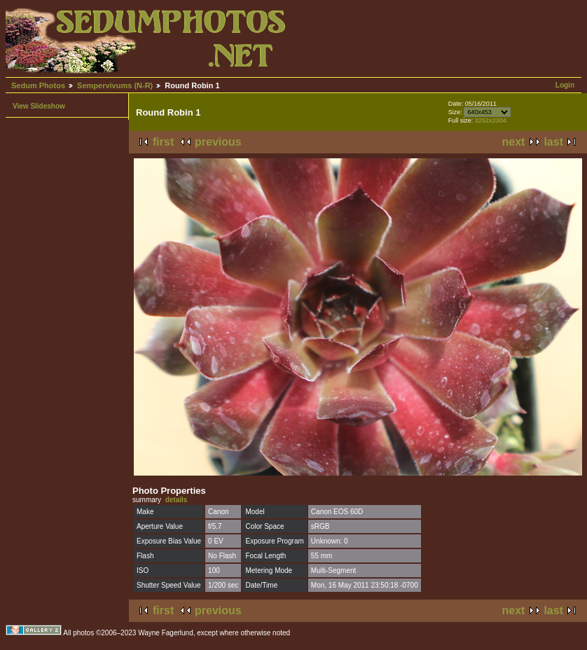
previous (218, 142)
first (163, 142)
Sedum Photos (38, 85)
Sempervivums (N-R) (115, 85)
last (553, 142)
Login (564, 85)
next (513, 142)
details (176, 500)
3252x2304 (490, 120)
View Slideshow (39, 106)
